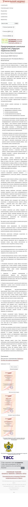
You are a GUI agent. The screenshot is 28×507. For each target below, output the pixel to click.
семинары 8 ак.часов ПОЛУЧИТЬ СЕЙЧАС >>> (15, 41)
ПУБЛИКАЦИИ (10, 472)
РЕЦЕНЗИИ (4, 11)
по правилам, (19, 462)
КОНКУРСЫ (4, 14)
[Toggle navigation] (8, 27)
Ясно (22, 468)
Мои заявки (14, 367)
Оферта (20, 478)
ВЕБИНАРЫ (4, 19)
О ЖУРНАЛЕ (4, 5)
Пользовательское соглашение (11, 476)
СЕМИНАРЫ (4, 17)
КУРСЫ (24, 473)
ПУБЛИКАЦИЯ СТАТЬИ (7, 8)
